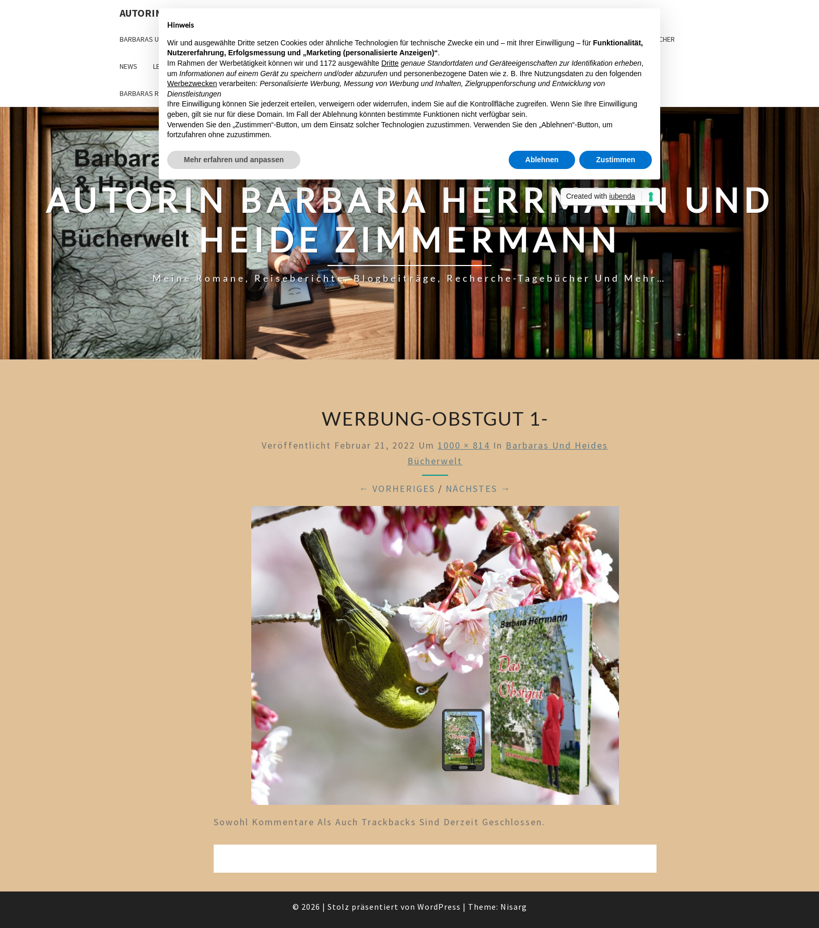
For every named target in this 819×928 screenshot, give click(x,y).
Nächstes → (478, 489)
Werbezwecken (192, 83)
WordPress (439, 906)
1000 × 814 (464, 445)
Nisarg (513, 906)
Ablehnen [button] (542, 159)
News (128, 66)
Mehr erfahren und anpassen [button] (234, 159)
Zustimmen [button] (615, 159)
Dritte (390, 63)
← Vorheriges (397, 489)
